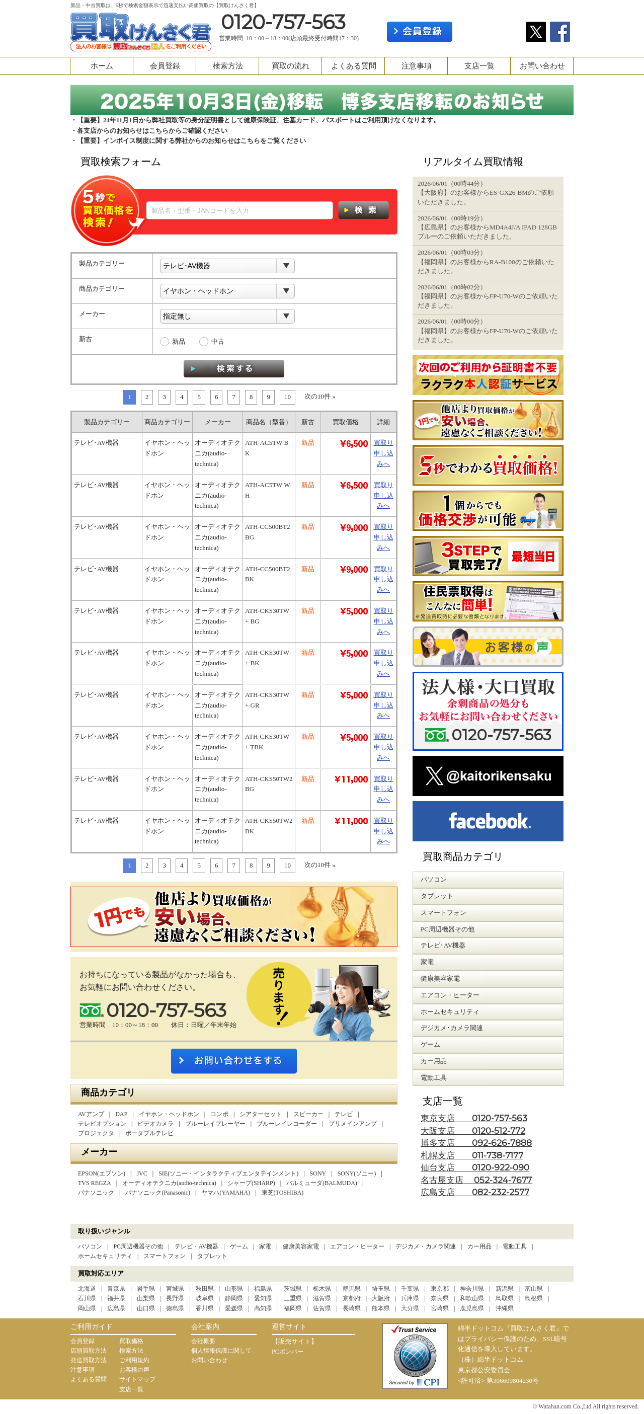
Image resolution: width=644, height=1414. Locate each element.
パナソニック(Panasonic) (157, 1192)
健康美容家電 (301, 1246)
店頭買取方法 (88, 1350)
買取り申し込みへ (383, 453)
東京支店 (474, 1118)
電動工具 (515, 1246)
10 (287, 397)
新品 (178, 341)
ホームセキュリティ (105, 1256)
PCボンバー (287, 1351)
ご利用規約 (134, 1360)
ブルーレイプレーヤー (215, 1123)
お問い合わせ (542, 66)
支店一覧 (479, 66)
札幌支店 (472, 1155)
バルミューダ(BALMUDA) (321, 1183)
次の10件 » (320, 396)
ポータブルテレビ (149, 1133)
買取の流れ (290, 66)
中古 (217, 341)
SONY (318, 1173)
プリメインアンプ (353, 1123)
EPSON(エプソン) (101, 1173)
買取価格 (131, 1341)
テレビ (344, 1114)
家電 (265, 1246)
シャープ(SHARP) (251, 1183)
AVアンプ (91, 1114)
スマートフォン (164, 1256)
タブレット (212, 1256)
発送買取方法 (88, 1360)
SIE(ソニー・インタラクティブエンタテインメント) (228, 1173)
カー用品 (479, 1246)
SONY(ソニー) (357, 1173)
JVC (141, 1173)
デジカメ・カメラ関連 (425, 1246)
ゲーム (239, 1246)
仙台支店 (475, 1167)
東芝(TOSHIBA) (283, 1192)
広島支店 (475, 1192)
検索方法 (228, 66)
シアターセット (260, 1114)
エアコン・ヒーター (357, 1246)
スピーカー (308, 1114)
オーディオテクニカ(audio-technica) (169, 1183)
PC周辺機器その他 (138, 1246)
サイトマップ (137, 1379)
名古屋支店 (476, 1180)
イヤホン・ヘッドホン (169, 1114)
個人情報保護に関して (221, 1350)
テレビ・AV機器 (197, 1246)
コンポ (219, 1114)
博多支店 (476, 1143)
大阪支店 (473, 1131)
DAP (121, 1114)
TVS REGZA (94, 1183)
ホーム (102, 66)
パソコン (90, 1246)
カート (557, 8)
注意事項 (416, 66)
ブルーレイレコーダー (287, 1123)
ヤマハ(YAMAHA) (225, 1192)
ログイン (489, 32)
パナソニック (96, 1192)
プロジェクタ (96, 1133)
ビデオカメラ (155, 1123)
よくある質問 (353, 66)
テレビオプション (102, 1123)
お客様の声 (134, 1369)
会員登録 (165, 66)
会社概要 (203, 1341)
